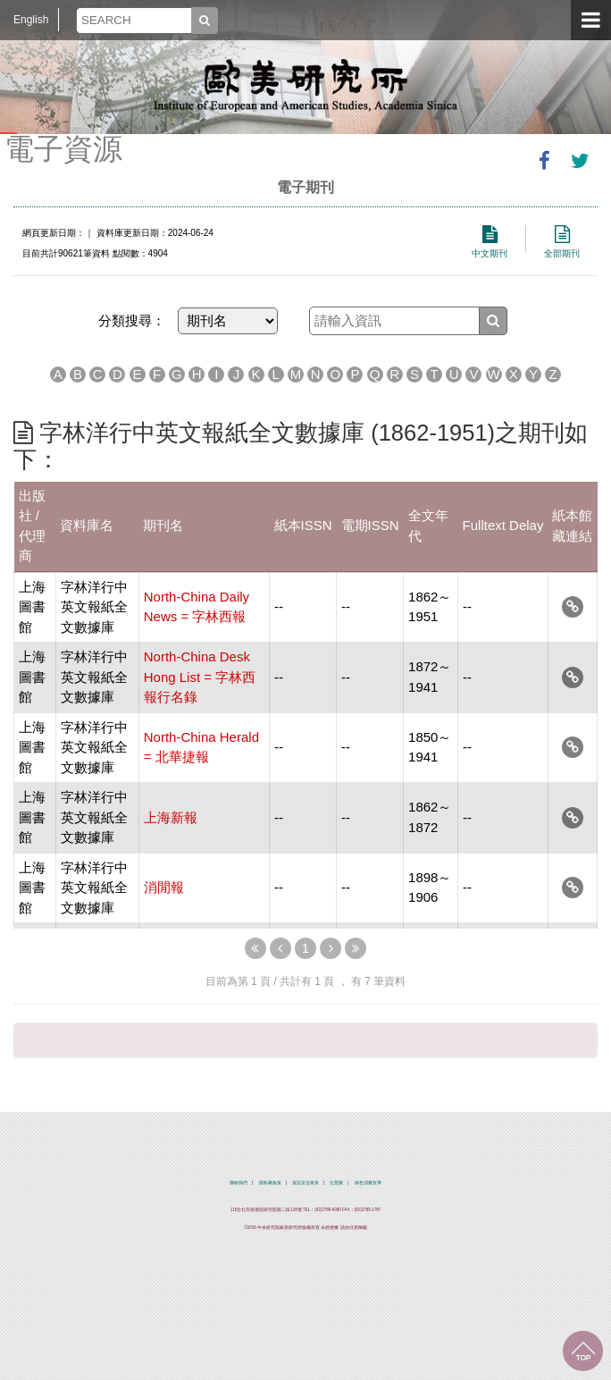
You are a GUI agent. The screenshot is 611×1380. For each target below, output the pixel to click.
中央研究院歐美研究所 (305, 85)
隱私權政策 (270, 1183)
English (30, 19)
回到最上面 (583, 1351)
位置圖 (336, 1183)
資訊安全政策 (305, 1183)
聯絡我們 (238, 1183)
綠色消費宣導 (368, 1183)
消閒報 (164, 887)
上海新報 (170, 817)
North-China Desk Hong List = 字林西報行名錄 (199, 676)
